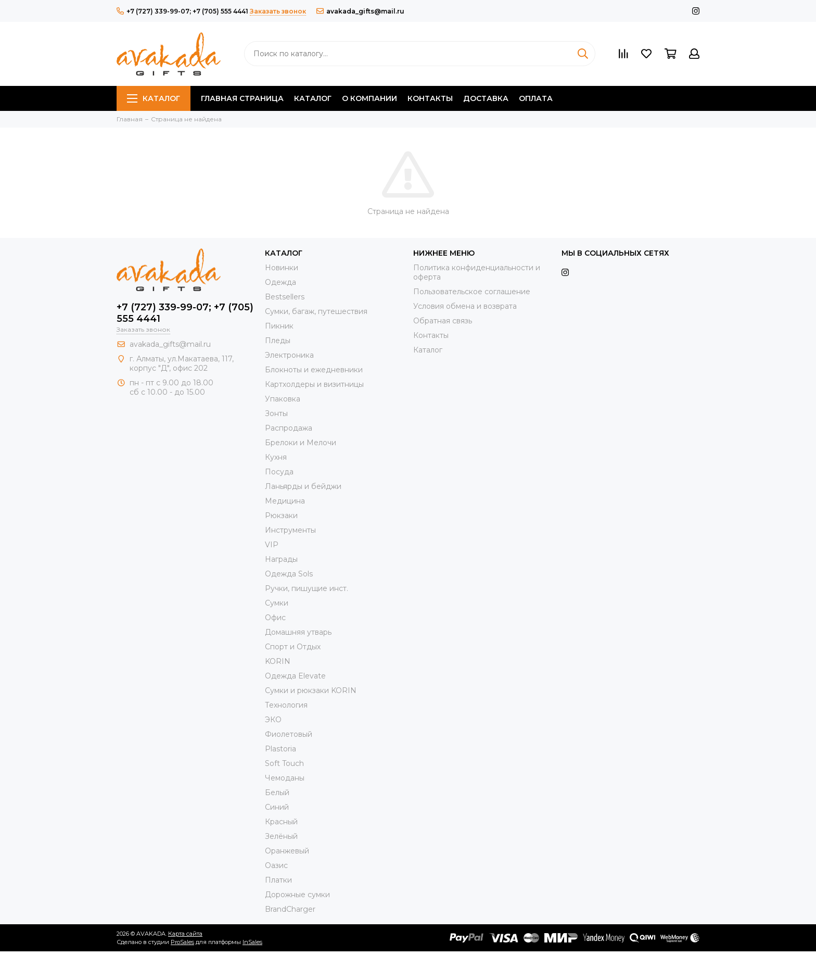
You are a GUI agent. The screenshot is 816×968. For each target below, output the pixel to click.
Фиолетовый (288, 734)
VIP (271, 544)
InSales (252, 942)
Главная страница (242, 98)
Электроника (289, 355)
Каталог (153, 98)
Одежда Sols (289, 574)
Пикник (279, 326)
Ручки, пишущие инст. (306, 588)
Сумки (276, 603)
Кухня (276, 457)
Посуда (279, 471)
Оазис (276, 865)
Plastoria (280, 748)
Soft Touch (284, 763)
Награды (281, 559)
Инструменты (290, 530)
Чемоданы (284, 778)
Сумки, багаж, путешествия (316, 311)
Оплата (536, 98)
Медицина (285, 501)
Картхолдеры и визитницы (314, 384)
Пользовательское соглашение (471, 291)
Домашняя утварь (298, 632)
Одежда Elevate (295, 676)
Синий (277, 807)
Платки (278, 880)
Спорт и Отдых (293, 646)
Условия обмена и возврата (465, 306)
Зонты (276, 413)
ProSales (182, 942)
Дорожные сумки (297, 894)
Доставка (485, 98)
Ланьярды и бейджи (303, 486)
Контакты (430, 98)
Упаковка (282, 399)
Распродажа (288, 428)
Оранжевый (287, 851)
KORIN (277, 661)
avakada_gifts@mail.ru (360, 11)
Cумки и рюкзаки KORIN (310, 690)
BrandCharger (290, 909)
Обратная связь (442, 320)
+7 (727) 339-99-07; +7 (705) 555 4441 (182, 11)
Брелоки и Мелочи (300, 442)
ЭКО (273, 719)
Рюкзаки (281, 515)
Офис (275, 617)
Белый (277, 792)
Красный (281, 821)
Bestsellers (284, 296)
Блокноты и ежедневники (314, 369)
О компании (369, 98)
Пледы (277, 340)
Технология (286, 705)
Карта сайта (185, 933)
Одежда (280, 282)
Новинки (281, 267)
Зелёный (281, 836)
